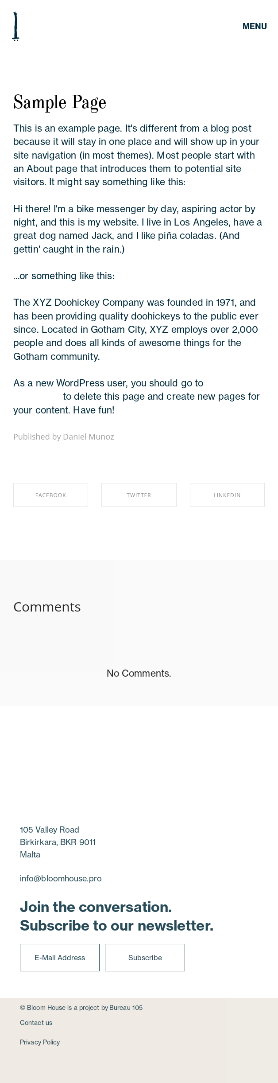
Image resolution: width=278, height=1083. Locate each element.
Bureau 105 (126, 1007)
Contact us (36, 1022)
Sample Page (59, 101)
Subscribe (145, 957)
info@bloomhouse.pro (61, 878)
